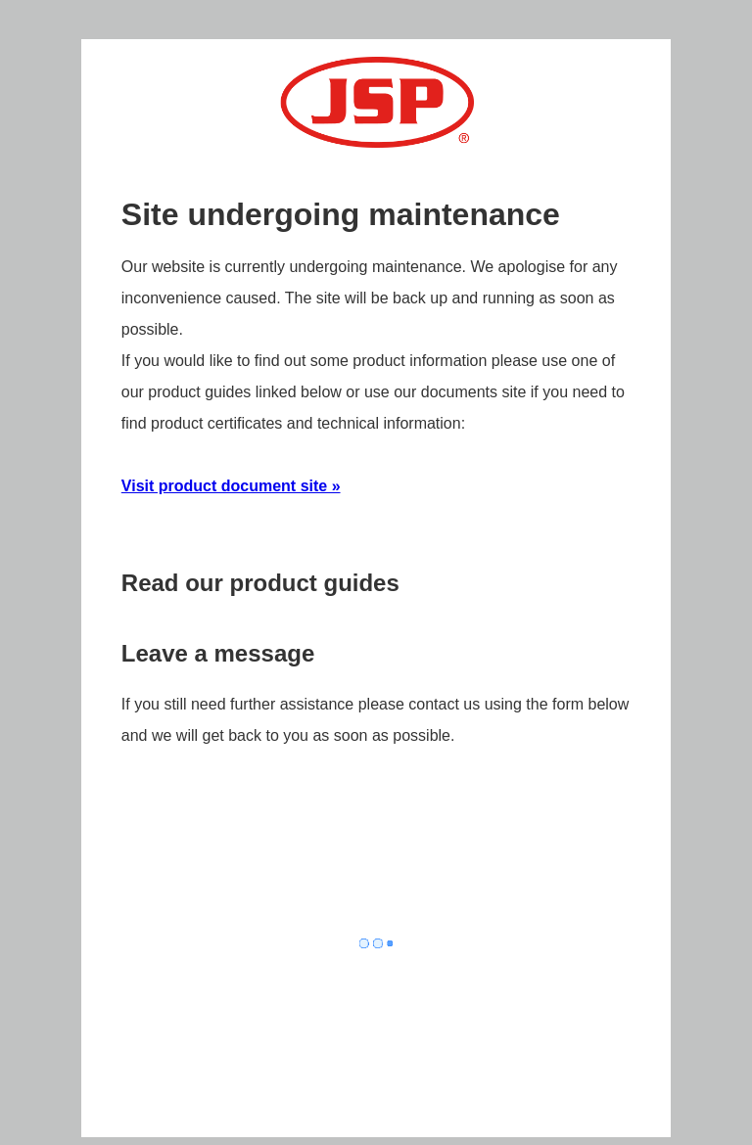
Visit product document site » (231, 486)
